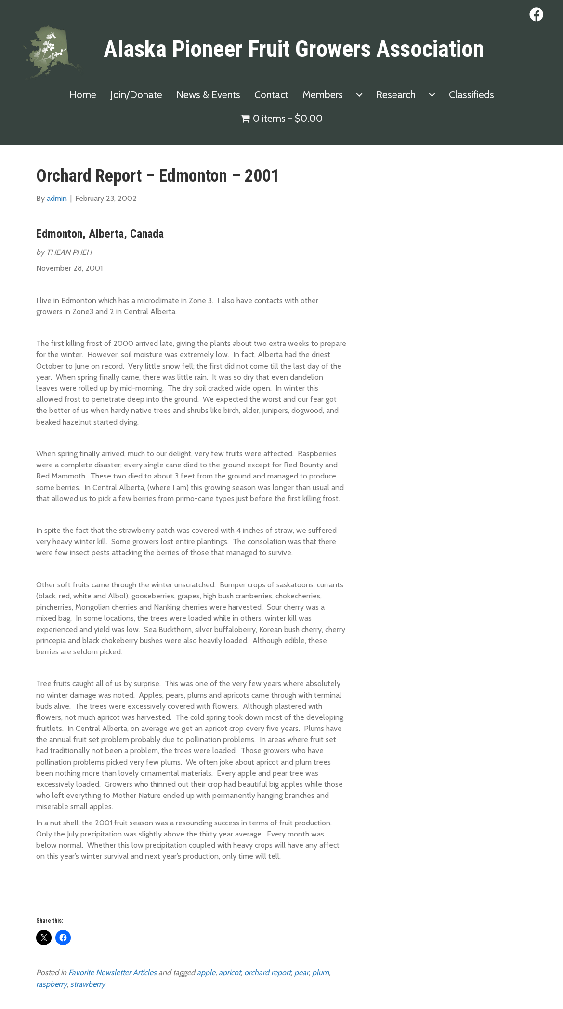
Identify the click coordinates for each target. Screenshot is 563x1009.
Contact (271, 95)
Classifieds (471, 95)
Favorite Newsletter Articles (112, 972)
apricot (230, 972)
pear (301, 972)
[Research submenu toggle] (432, 94)
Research (396, 95)
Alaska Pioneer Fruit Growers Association (294, 49)
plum (320, 972)
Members (322, 95)
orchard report (267, 972)
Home (82, 95)
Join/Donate (136, 95)
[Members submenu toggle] (359, 94)
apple (206, 972)
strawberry (87, 984)
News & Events (208, 95)
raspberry (51, 984)
